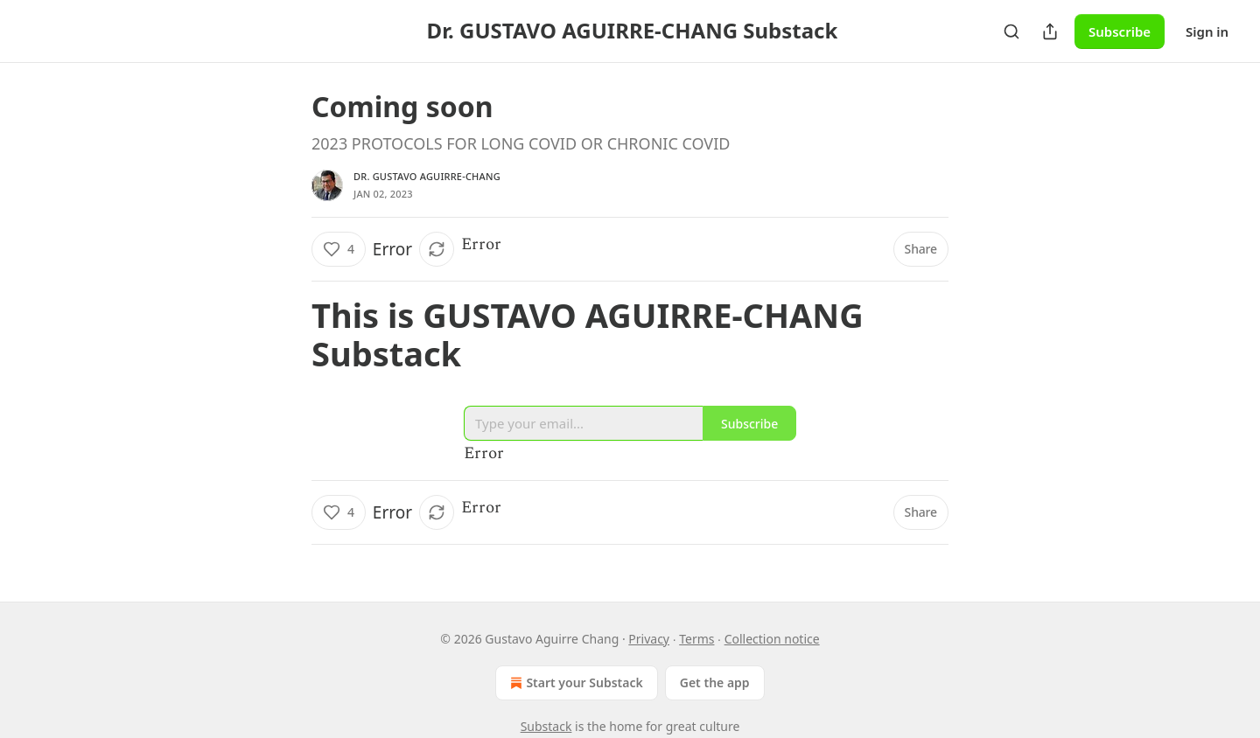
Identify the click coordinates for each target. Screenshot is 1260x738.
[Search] (1011, 31)
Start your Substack (574, 683)
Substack (546, 726)
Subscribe (1119, 31)
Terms (696, 638)
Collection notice (772, 638)
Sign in (1207, 31)
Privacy (648, 638)
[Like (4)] (339, 249)
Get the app (715, 682)
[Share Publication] (1050, 31)
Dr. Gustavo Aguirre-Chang (427, 176)
